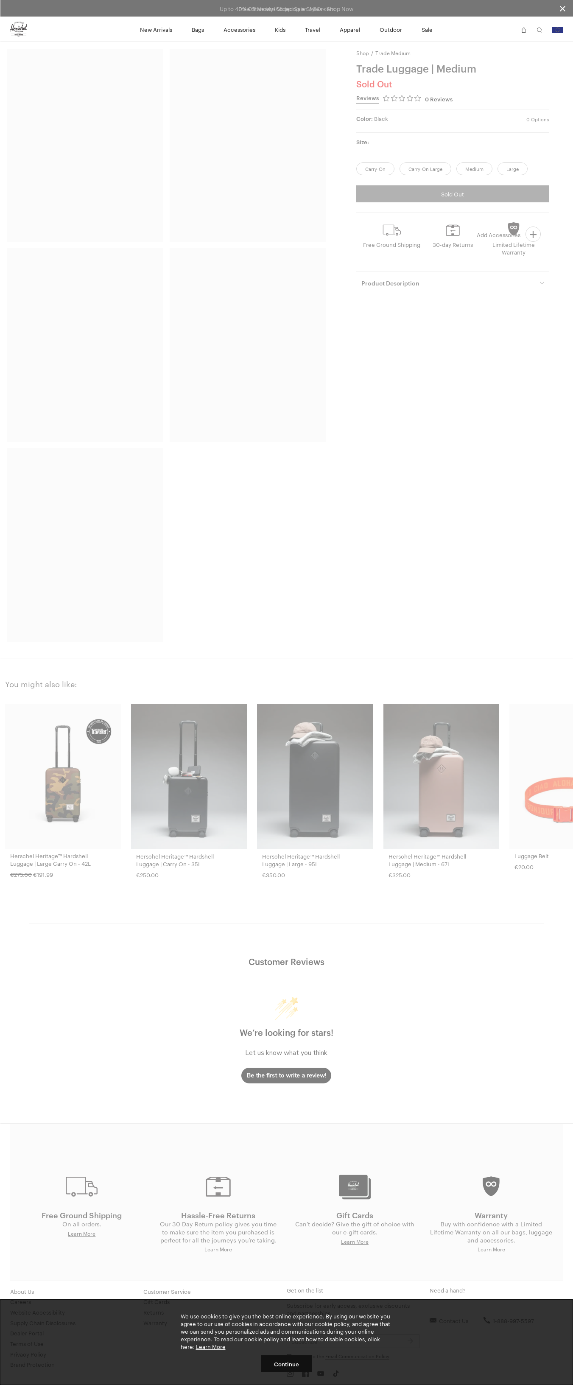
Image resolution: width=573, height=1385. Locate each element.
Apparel (350, 29)
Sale (427, 29)
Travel (312, 29)
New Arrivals (156, 29)
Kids (280, 29)
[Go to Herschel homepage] (18, 29)
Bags (198, 29)
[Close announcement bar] (562, 8)
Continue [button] (286, 1364)
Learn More (211, 1346)
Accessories (239, 29)
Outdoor (391, 29)
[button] (508, 29)
